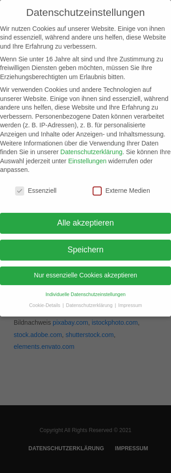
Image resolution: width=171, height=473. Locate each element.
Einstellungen (87, 157)
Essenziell (36, 187)
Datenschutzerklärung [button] (90, 302)
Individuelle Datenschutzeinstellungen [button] (86, 290)
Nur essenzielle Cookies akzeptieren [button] (85, 272)
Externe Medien (121, 187)
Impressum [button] (130, 302)
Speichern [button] (85, 246)
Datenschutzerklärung (91, 148)
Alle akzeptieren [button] (85, 219)
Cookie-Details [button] (45, 302)
